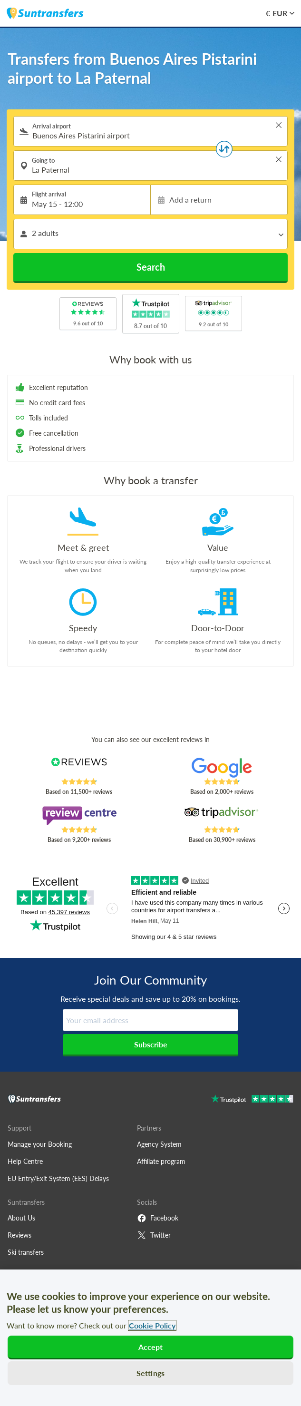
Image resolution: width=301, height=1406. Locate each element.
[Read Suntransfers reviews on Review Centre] (79, 816)
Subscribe (150, 1044)
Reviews (19, 1235)
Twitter (154, 1235)
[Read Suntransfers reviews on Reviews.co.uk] (79, 768)
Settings (150, 1372)
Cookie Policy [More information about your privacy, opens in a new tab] (152, 1325)
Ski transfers (26, 1252)
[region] (150, 1337)
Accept (150, 1346)
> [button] (279, 125)
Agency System (159, 1144)
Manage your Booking (40, 1144)
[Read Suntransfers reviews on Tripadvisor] (222, 816)
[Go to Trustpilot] (252, 1099)
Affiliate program (161, 1161)
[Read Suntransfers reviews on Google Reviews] (222, 768)
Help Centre (25, 1161)
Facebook (157, 1218)
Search (150, 267)
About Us (21, 1218)
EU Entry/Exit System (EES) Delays (58, 1178)
